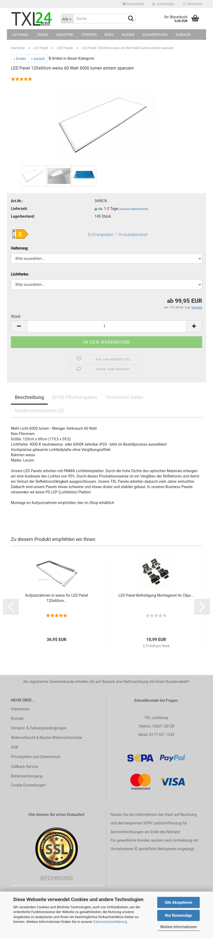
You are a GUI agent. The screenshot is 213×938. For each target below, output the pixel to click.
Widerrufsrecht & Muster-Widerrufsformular (46, 737)
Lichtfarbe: (20, 274)
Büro (109, 35)
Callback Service (24, 766)
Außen (128, 35)
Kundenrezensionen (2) (39, 410)
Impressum (20, 709)
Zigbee (42, 35)
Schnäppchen (155, 35)
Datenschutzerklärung (110, 922)
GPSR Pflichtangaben (74, 397)
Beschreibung (29, 397)
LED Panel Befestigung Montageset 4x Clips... (156, 595)
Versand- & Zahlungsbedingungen (38, 728)
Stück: (16, 316)
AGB (14, 747)
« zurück (38, 59)
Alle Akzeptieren (178, 902)
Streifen (89, 35)
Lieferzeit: (19, 208)
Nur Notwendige (178, 915)
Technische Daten (124, 397)
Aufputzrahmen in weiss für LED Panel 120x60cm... (56, 598)
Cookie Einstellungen (28, 785)
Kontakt (17, 718)
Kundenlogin (163, 4)
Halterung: (19, 248)
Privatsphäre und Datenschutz (36, 757)
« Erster (20, 59)
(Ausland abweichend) (133, 209)
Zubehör (183, 35)
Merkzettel (192, 4)
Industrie (64, 35)
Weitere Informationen (178, 927)
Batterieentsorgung (26, 776)
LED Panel (20, 35)
